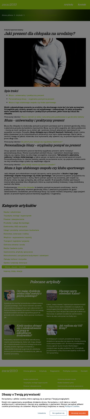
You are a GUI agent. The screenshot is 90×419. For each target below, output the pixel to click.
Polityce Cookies (72, 406)
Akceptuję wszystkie (78, 413)
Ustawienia (42, 413)
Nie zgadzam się (58, 413)
